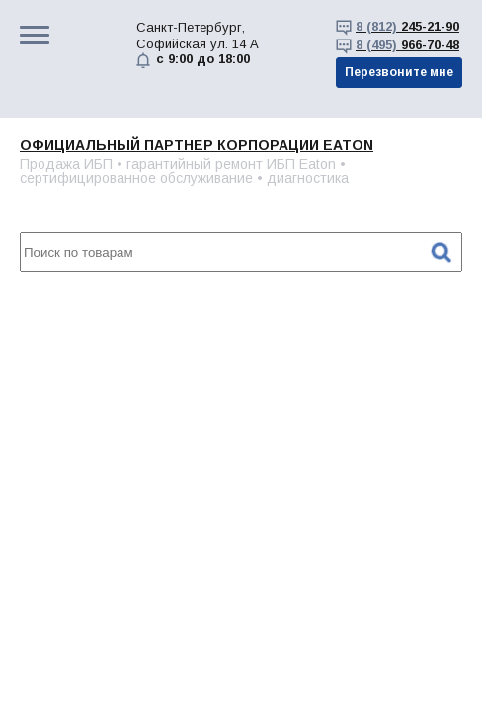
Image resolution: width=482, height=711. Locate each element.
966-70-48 (407, 45)
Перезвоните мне (399, 72)
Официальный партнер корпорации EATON (196, 145)
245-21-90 (407, 26)
